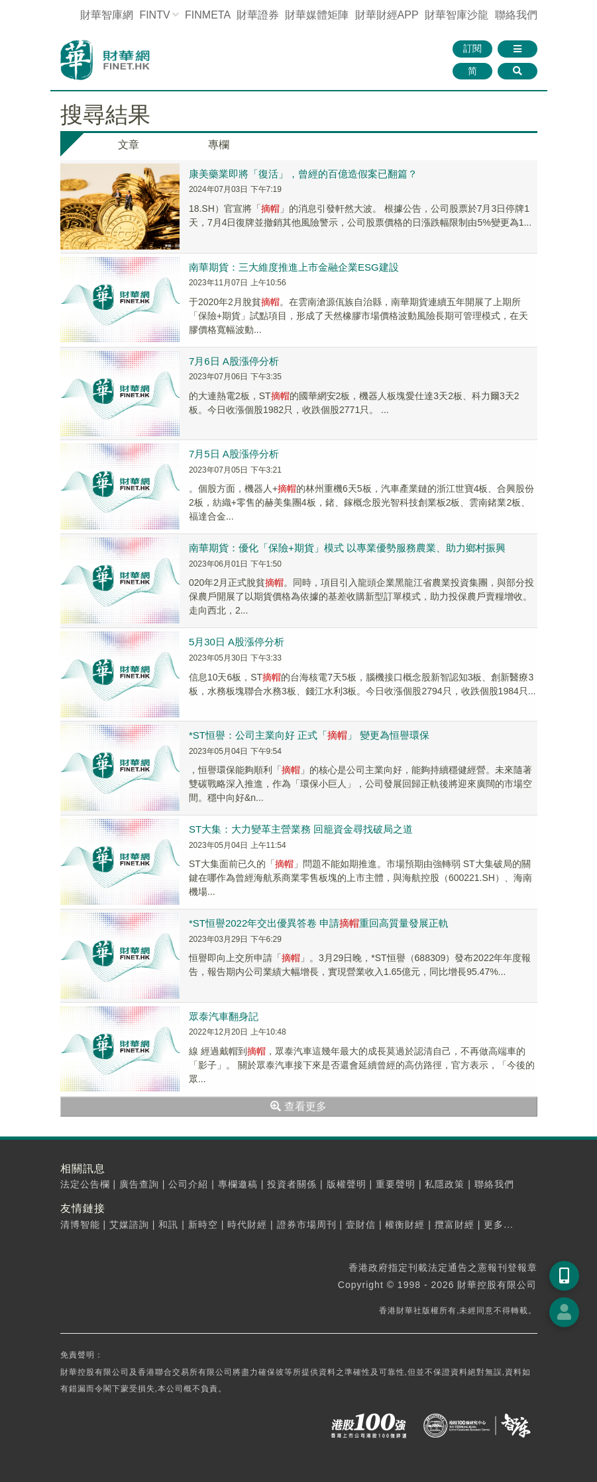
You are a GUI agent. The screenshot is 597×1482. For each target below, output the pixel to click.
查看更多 (298, 1106)
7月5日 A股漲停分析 (234, 453)
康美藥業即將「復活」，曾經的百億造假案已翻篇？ (303, 173)
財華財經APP (387, 15)
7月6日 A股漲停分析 (234, 361)
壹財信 (361, 1224)
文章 (128, 144)
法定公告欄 (85, 1184)
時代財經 (247, 1224)
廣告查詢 (139, 1184)
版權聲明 (346, 1184)
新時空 (203, 1224)
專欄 (218, 144)
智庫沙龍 (456, 15)
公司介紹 (188, 1184)
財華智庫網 (106, 15)
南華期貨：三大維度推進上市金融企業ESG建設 (294, 267)
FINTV (154, 15)
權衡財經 (405, 1224)
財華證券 (258, 15)
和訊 (168, 1224)
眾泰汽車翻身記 (223, 1016)
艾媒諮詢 (129, 1224)
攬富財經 (454, 1224)
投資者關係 (292, 1184)
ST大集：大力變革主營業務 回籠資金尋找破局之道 (301, 829)
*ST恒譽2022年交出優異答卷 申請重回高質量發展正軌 (319, 923)
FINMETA (207, 15)
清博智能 (80, 1224)
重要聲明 (395, 1184)
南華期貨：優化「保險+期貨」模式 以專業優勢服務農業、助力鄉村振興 (347, 547)
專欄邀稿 (238, 1184)
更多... (499, 1224)
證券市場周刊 (307, 1224)
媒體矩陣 (317, 15)
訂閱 (472, 48)
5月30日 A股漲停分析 (236, 641)
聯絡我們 (516, 15)
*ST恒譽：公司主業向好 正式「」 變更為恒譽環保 (309, 735)
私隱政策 (444, 1184)
